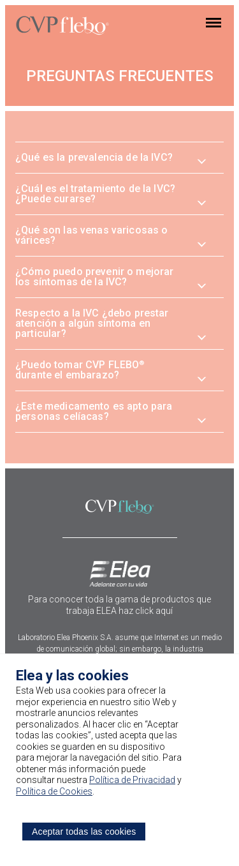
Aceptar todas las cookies (84, 831)
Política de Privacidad (132, 780)
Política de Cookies (54, 791)
